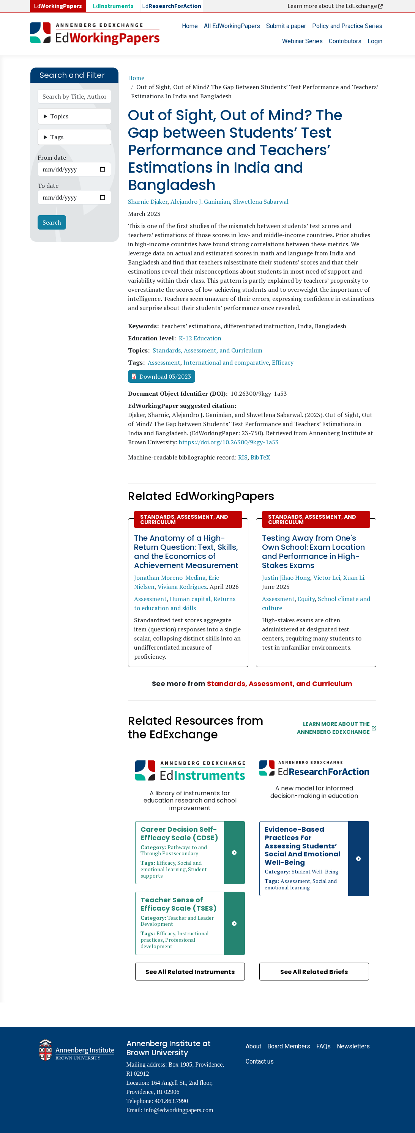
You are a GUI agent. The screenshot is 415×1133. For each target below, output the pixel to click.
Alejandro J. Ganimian (200, 201)
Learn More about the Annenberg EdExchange (336, 728)
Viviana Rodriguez (182, 586)
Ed (113, 6)
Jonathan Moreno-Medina (169, 577)
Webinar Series (302, 41)
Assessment (164, 362)
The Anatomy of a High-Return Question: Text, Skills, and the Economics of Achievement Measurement (186, 552)
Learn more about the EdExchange (335, 6)
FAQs (323, 1046)
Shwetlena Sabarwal (261, 201)
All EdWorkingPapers (232, 26)
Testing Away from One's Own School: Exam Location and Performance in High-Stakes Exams (313, 552)
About (253, 1046)
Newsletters (353, 1046)
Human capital (190, 599)
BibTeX (260, 457)
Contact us (260, 1061)
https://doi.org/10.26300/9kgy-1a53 (229, 442)
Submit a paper (286, 26)
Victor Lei (326, 577)
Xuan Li (353, 577)
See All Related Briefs (314, 972)
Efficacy (282, 362)
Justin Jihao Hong (286, 577)
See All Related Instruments (190, 972)
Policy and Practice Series (347, 26)
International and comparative (226, 362)
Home (190, 26)
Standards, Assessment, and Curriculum (207, 350)
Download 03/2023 (165, 376)
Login (375, 41)
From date (52, 157)
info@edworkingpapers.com (178, 1110)
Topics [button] (59, 116)
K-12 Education (200, 338)
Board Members (288, 1046)
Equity (306, 599)
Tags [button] (56, 137)
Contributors (345, 41)
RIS (243, 457)
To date (48, 185)
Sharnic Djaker (147, 201)
